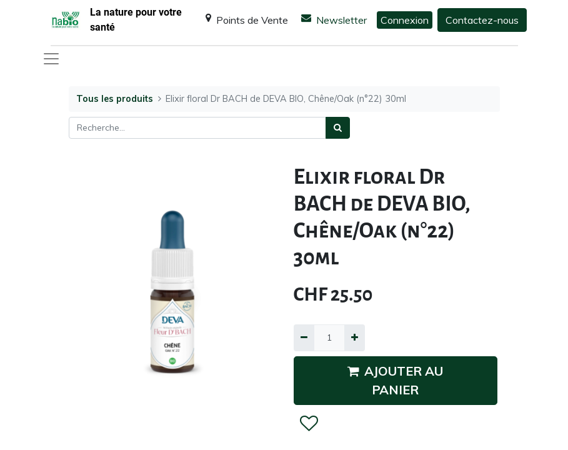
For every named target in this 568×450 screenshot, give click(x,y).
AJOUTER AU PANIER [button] (395, 380)
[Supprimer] (304, 337)
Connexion (405, 20)
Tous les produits (114, 98)
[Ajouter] (354, 337)
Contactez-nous (482, 20)
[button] (308, 423)
